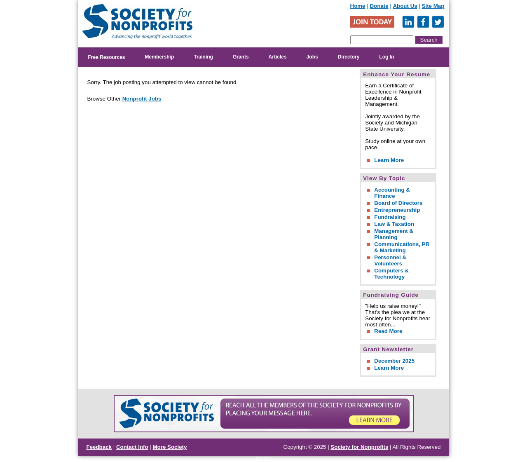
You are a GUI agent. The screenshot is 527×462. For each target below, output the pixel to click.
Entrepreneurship (397, 210)
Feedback (99, 447)
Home (357, 6)
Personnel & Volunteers (390, 260)
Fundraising (389, 217)
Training (203, 57)
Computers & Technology (391, 273)
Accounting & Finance (392, 193)
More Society (170, 447)
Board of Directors (398, 203)
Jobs (312, 57)
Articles (278, 57)
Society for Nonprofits (359, 447)
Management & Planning (393, 234)
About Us (405, 6)
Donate (379, 6)
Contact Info (132, 447)
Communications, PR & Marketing (401, 247)
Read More (388, 331)
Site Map (433, 6)
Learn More (389, 160)
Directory (349, 57)
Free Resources (106, 57)
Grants (241, 57)
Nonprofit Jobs (142, 99)
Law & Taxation (394, 224)
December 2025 (394, 361)
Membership (159, 57)
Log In (386, 57)
